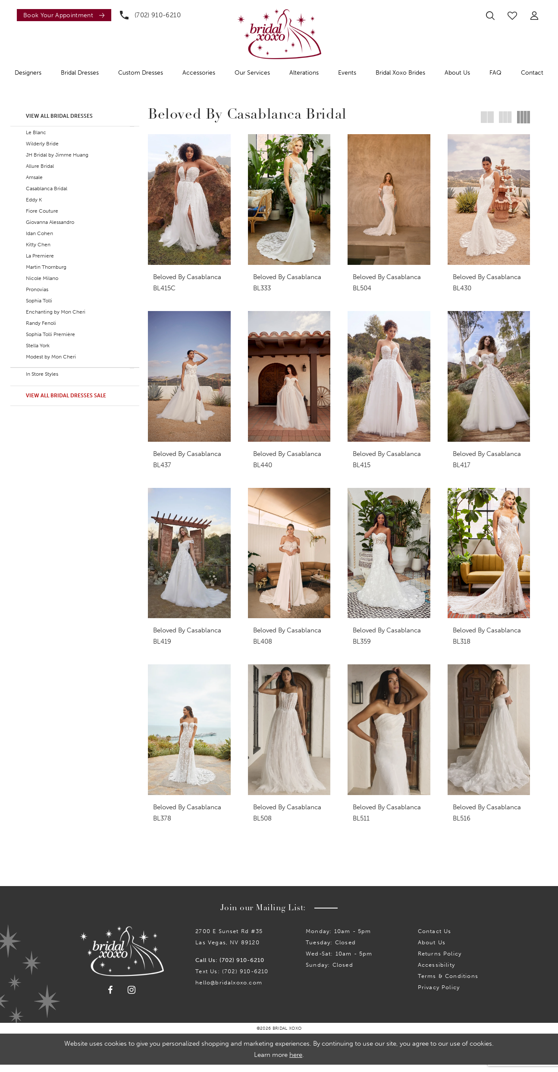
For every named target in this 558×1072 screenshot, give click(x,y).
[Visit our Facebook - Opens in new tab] (110, 997)
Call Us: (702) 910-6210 (229, 967)
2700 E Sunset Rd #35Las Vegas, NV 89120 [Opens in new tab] (229, 944)
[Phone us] (150, 15)
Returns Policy (440, 961)
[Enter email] (284, 913)
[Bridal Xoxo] (279, 34)
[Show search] (490, 15)
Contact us (434, 938)
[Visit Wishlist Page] (512, 15)
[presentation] (189, 199)
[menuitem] (61, 15)
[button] (534, 15)
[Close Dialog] (12, 1056)
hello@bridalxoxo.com (228, 990)
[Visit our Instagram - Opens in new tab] (131, 997)
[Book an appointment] (64, 15)
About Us (432, 949)
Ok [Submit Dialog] (544, 1056)
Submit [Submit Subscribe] (369, 913)
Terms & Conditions (448, 983)
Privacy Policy (439, 994)
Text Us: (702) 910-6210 (231, 978)
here (295, 1062)
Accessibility (436, 972)
